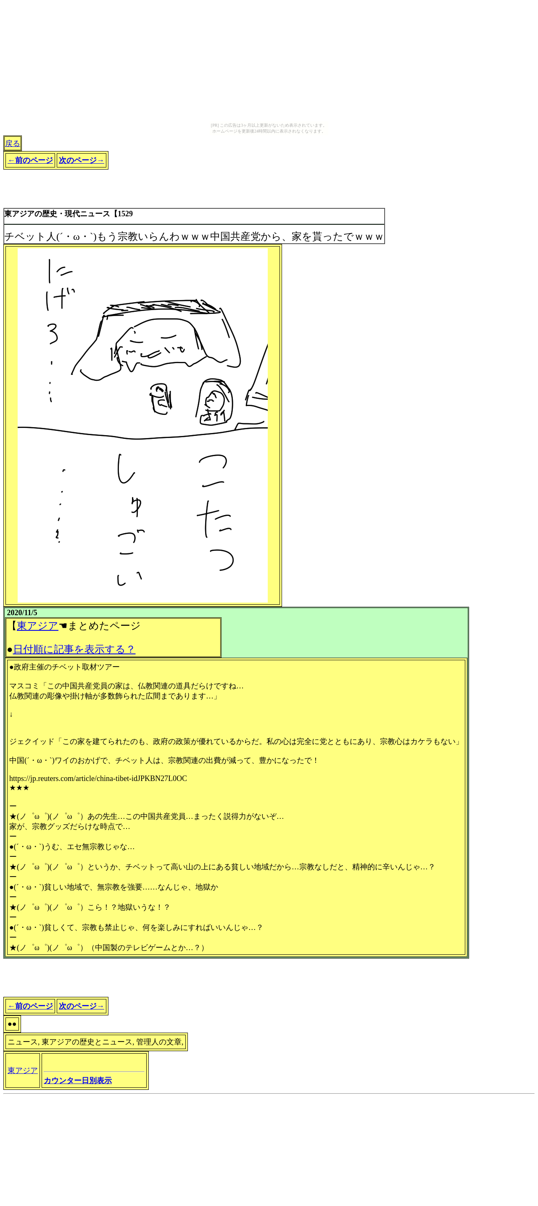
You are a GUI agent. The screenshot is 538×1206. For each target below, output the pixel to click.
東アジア (37, 625)
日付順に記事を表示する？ (74, 649)
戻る (12, 143)
